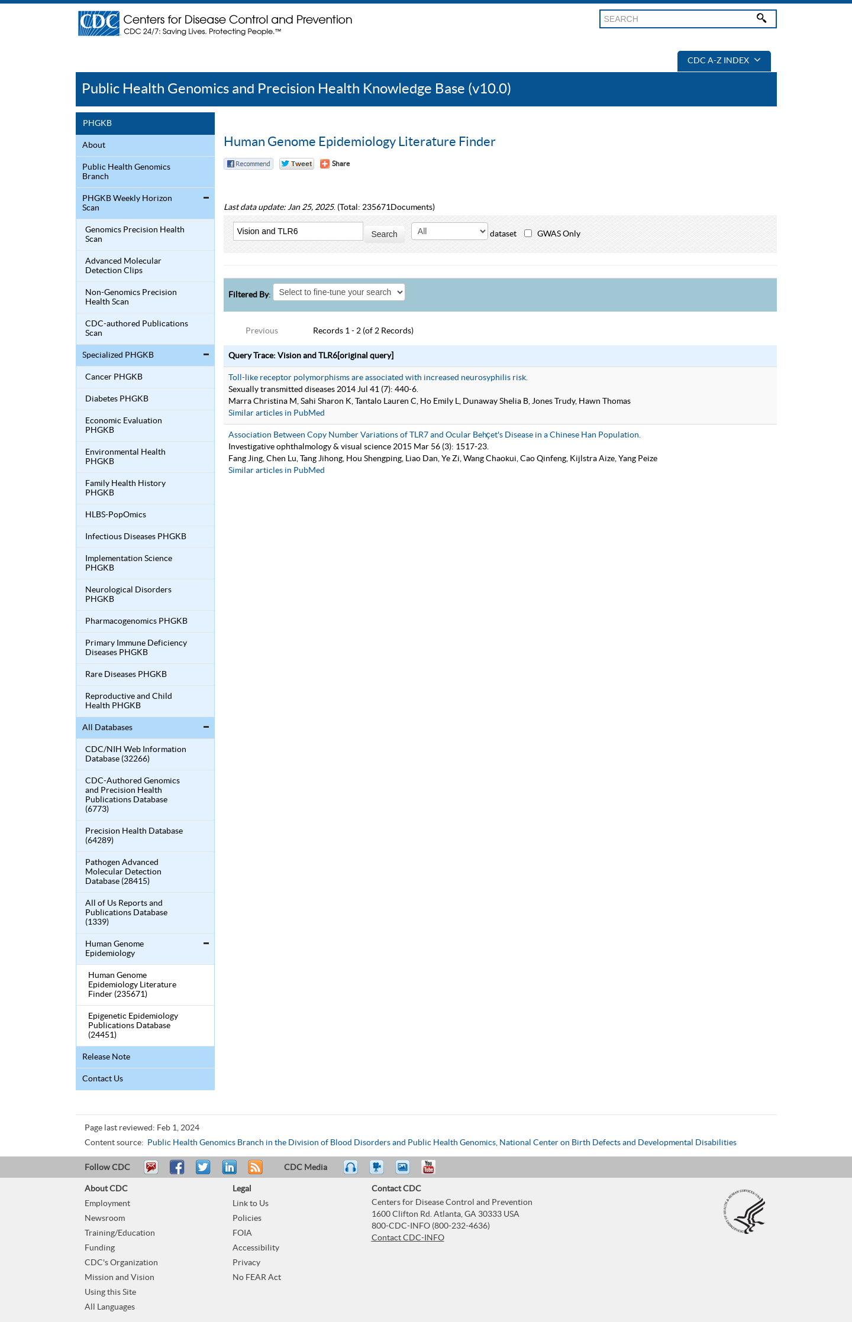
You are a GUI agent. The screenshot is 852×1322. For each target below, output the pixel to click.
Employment (107, 1204)
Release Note (106, 1057)
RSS (254, 1172)
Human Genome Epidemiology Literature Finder (360, 141)
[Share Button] (335, 164)
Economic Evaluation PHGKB (123, 426)
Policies (247, 1218)
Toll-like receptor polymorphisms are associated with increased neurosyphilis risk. (378, 378)
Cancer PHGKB (114, 377)
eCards (405, 1172)
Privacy (246, 1263)
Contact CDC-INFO (408, 1238)
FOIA (242, 1233)
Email (151, 1172)
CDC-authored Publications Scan (136, 329)
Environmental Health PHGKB (125, 457)
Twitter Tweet (296, 164)
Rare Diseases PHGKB (126, 674)
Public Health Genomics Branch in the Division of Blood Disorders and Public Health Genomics (321, 1143)
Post (228, 1172)
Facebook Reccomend (248, 164)
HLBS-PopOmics (115, 515)
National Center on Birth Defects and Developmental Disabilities (618, 1143)
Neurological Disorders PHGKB (128, 595)
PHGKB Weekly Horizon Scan (127, 203)
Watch (378, 1172)
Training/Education (120, 1233)
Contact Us (102, 1079)
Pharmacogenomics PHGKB (136, 621)
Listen (351, 1172)
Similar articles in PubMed (276, 413)
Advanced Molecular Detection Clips (123, 266)
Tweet (204, 1172)
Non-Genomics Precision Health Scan (131, 297)
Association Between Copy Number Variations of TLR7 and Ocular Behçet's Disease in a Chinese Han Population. (434, 435)
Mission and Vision (119, 1278)
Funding (100, 1248)
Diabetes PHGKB (117, 399)
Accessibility (256, 1248)
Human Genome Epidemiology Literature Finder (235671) (132, 985)
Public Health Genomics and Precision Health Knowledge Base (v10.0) (296, 89)
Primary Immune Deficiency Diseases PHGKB (136, 648)
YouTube (434, 1172)
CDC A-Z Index (724, 61)
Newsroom (105, 1218)
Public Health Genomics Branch (126, 172)
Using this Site (110, 1292)
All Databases (107, 728)
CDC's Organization (121, 1263)
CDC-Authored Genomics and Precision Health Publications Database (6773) (132, 795)
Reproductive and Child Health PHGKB (128, 701)
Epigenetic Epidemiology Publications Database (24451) (133, 1025)
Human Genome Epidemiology (114, 949)
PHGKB (97, 123)
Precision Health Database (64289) (134, 836)
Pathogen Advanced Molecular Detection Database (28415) (123, 872)
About (93, 145)
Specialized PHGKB (118, 355)
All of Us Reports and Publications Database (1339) (126, 912)
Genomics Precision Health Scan (135, 235)
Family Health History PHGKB (125, 488)
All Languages (110, 1307)
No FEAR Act (257, 1278)
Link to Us (251, 1204)
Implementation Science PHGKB (128, 563)
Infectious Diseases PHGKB (135, 537)
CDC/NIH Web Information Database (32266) (135, 754)
